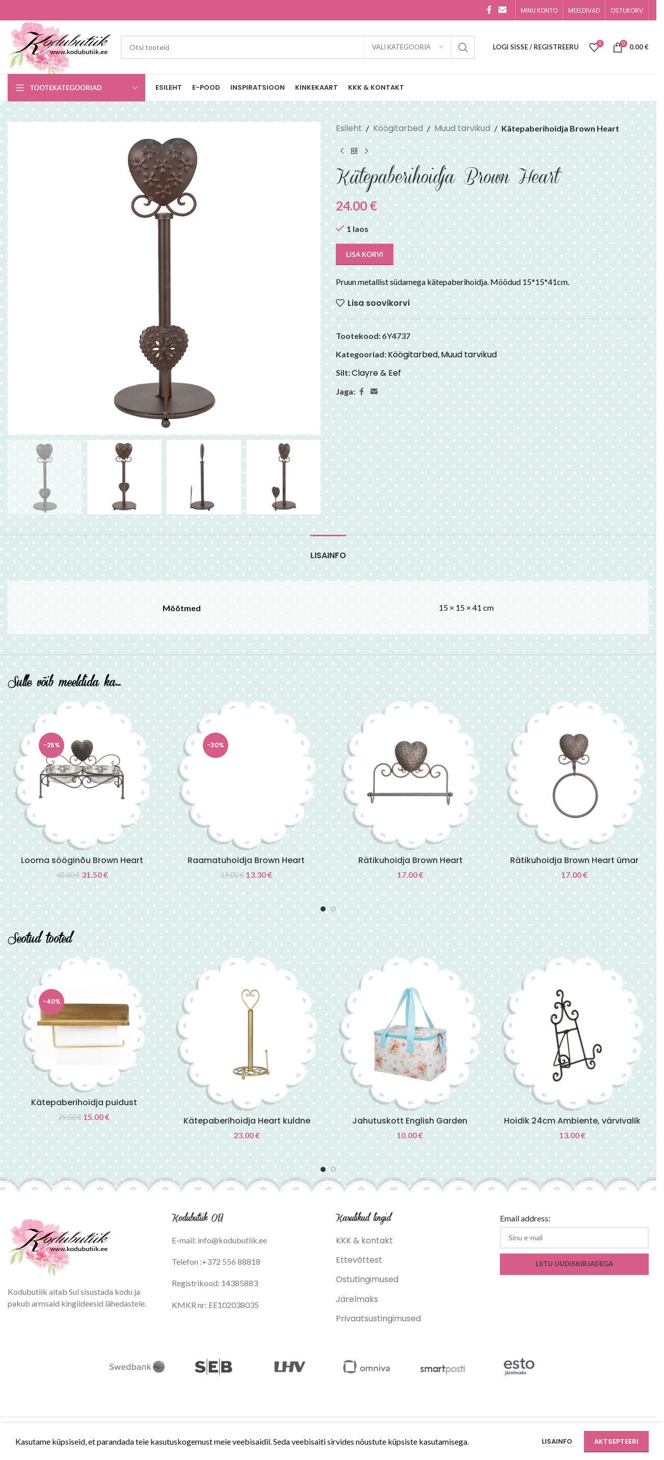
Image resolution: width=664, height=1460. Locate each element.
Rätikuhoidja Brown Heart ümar (574, 860)
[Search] (298, 47)
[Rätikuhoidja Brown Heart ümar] (574, 776)
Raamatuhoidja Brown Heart (246, 860)
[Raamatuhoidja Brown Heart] (246, 776)
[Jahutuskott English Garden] (410, 1034)
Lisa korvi (364, 254)
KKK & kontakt (364, 1240)
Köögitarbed (398, 128)
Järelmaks (357, 1299)
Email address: (525, 1218)
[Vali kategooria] (407, 47)
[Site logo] (59, 47)
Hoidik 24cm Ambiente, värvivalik (572, 1121)
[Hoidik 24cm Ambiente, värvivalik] (573, 1034)
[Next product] (366, 151)
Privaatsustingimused (378, 1318)
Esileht (349, 128)
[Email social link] (502, 10)
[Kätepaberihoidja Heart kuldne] (247, 1034)
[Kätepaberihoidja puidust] (84, 1025)
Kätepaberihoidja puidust (84, 1102)
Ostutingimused (367, 1279)
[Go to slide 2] (333, 908)
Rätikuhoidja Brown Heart (410, 860)
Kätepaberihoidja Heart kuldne (246, 1121)
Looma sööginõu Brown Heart (82, 860)
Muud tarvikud (462, 128)
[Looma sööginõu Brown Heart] (82, 776)
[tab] (328, 550)
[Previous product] (342, 151)
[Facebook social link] (489, 10)
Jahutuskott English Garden (409, 1121)
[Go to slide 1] (323, 908)
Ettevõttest (359, 1260)
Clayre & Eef (376, 373)
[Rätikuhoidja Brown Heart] (410, 776)
